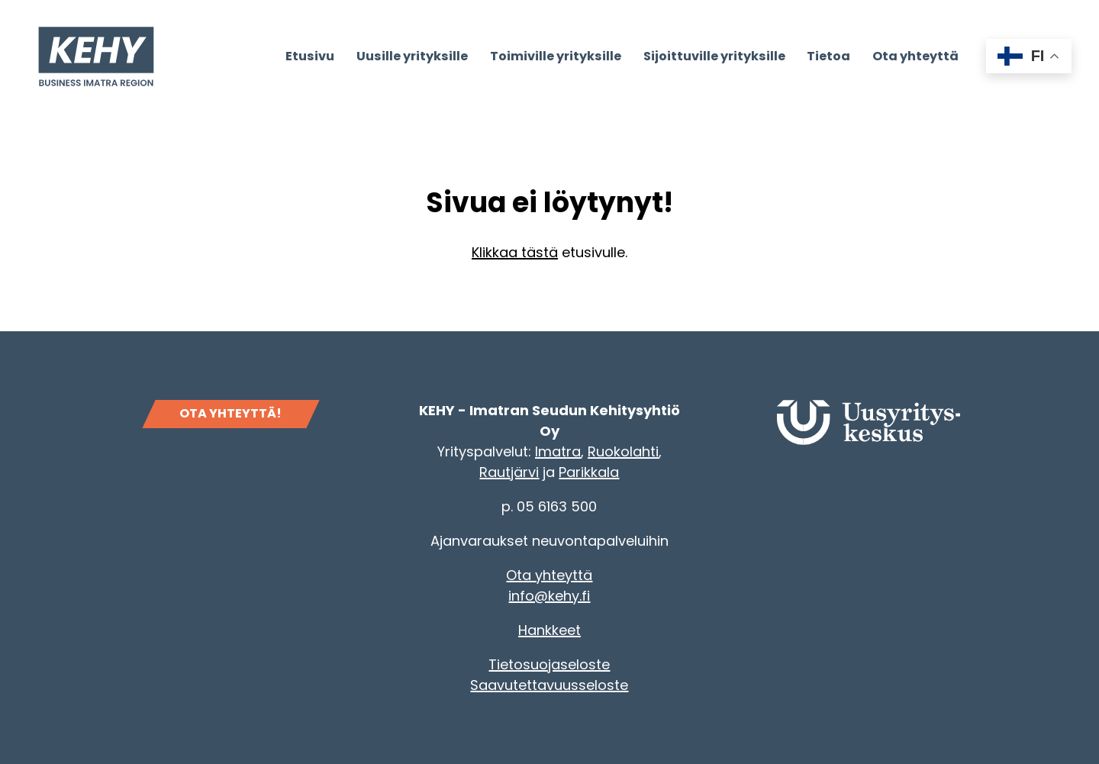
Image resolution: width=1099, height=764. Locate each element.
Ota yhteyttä (549, 575)
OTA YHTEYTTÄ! (230, 413)
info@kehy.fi (549, 595)
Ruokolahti (623, 451)
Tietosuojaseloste (549, 664)
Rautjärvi (509, 472)
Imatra (558, 451)
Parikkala (589, 472)
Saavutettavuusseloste (549, 685)
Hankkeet (549, 630)
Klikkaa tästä (515, 252)
